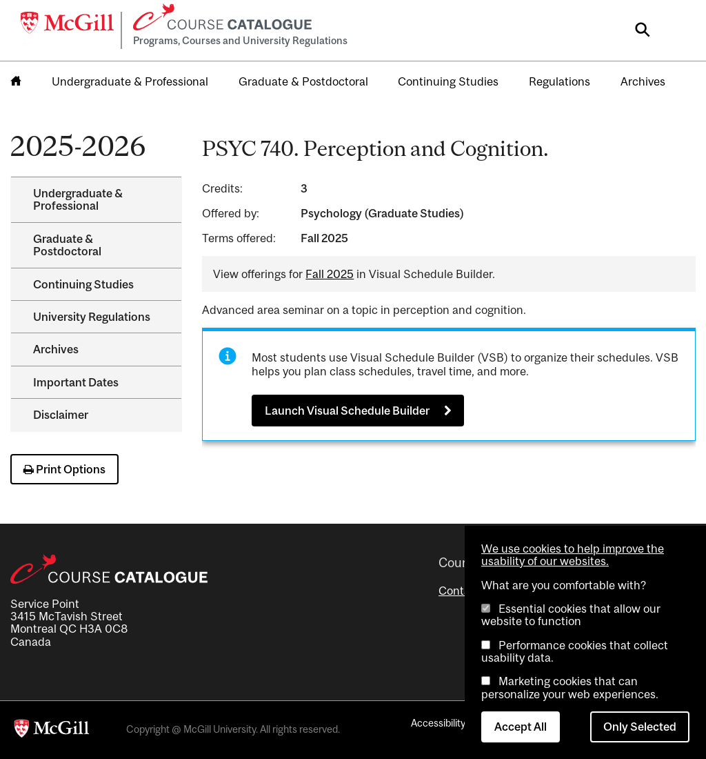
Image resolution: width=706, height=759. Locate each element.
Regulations (559, 81)
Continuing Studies (448, 81)
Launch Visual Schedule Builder (347, 410)
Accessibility (438, 723)
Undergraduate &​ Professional (78, 199)
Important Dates (76, 382)
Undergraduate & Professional (130, 81)
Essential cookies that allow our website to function (570, 615)
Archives (643, 81)
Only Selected (639, 726)
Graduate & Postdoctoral (303, 81)
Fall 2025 (329, 274)
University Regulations (91, 317)
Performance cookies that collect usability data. (574, 651)
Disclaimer (60, 415)
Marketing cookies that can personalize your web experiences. (569, 687)
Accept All (520, 726)
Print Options (64, 469)
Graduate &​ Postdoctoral (67, 245)
